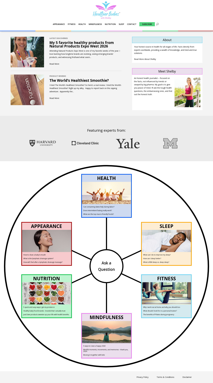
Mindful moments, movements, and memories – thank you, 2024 (105, 350)
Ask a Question (106, 266)
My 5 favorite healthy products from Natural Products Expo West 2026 (81, 44)
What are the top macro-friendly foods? (98, 214)
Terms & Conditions (165, 377)
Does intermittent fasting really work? (97, 210)
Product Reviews (57, 76)
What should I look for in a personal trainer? (160, 311)
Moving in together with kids (94, 355)
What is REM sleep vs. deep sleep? (156, 262)
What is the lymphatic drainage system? (38, 258)
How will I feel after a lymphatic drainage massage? (42, 262)
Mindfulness (95, 24)
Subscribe (147, 24)
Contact (131, 24)
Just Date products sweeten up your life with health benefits (46, 314)
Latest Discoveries (58, 38)
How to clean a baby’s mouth (34, 255)
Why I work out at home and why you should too (161, 307)
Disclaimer (187, 377)
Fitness (71, 24)
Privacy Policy (142, 377)
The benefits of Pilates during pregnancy (158, 314)
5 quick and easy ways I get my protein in (39, 307)
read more (54, 64)
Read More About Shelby (145, 59)
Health (82, 24)
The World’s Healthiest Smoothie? (79, 80)
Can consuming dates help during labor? (98, 207)
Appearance (59, 24)
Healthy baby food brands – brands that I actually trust (44, 311)
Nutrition (110, 24)
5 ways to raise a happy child (94, 346)
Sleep (121, 24)
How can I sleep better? (152, 258)
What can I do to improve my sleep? (157, 255)
